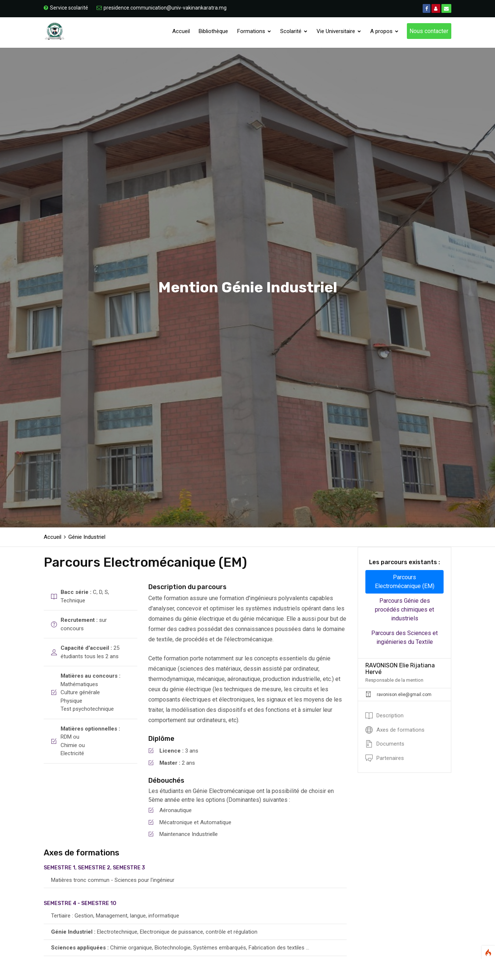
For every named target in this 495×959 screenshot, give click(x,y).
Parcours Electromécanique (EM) (404, 582)
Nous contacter (428, 32)
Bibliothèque (215, 32)
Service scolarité (66, 8)
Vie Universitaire (339, 32)
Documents (384, 743)
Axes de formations (394, 729)
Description (384, 715)
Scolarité (294, 32)
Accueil (183, 32)
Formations (255, 32)
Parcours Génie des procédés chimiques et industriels (404, 609)
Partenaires (384, 758)
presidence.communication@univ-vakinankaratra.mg (162, 8)
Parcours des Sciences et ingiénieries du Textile (404, 637)
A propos (385, 32)
